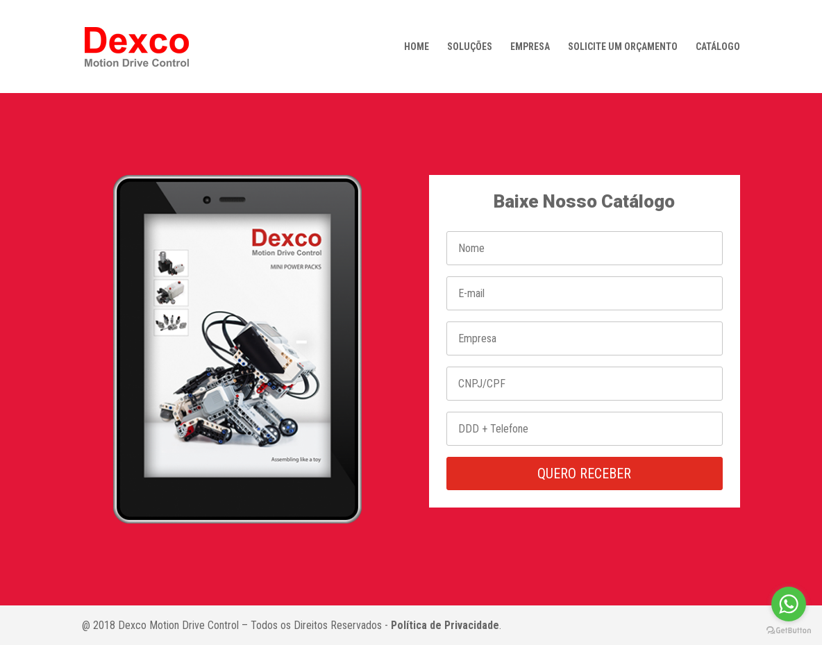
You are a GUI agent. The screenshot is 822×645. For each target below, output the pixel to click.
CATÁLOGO (718, 47)
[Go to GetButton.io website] (788, 630)
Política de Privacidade (445, 625)
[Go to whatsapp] (788, 604)
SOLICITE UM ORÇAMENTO (623, 47)
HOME (416, 47)
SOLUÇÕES (469, 47)
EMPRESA (530, 47)
